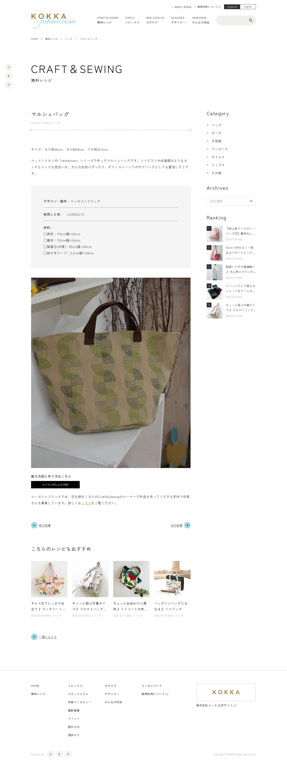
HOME (34, 38)
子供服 (216, 141)
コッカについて (152, 686)
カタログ (152, 22)
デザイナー (178, 22)
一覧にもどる (48, 637)
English (248, 6)
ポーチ (216, 133)
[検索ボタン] (251, 20)
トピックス (75, 686)
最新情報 (74, 710)
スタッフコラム (78, 694)
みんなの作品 (201, 22)
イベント (74, 719)
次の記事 (177, 525)
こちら (86, 503)
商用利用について (208, 6)
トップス (218, 164)
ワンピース (219, 149)
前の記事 (45, 525)
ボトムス (218, 156)
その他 (216, 172)
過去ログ (74, 735)
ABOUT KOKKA (183, 7)
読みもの (74, 727)
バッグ (69, 38)
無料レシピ (51, 38)
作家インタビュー (79, 702)
